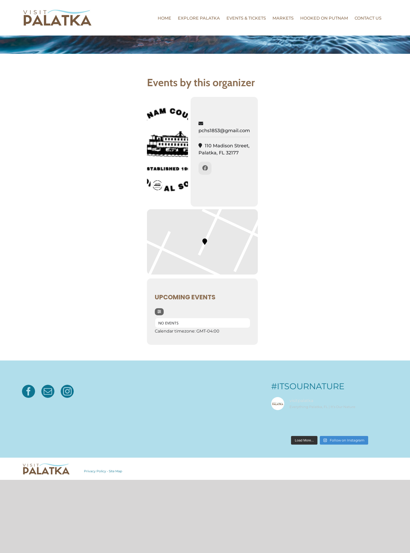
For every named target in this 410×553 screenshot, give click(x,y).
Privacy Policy (95, 471)
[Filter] (159, 311)
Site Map (115, 471)
